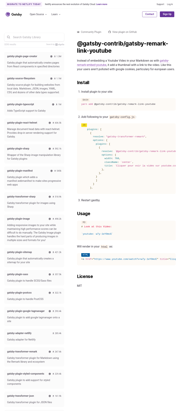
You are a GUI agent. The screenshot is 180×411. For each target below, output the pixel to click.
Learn (56, 14)
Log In (170, 4)
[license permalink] (75, 276)
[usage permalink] (75, 213)
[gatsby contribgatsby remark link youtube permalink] (75, 43)
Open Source (38, 14)
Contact (149, 14)
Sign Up (167, 14)
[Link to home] (14, 14)
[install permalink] (75, 82)
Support (160, 4)
